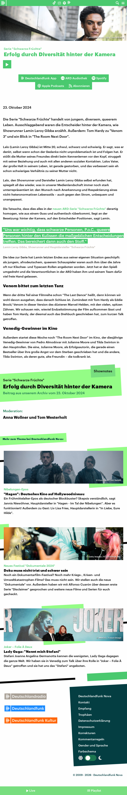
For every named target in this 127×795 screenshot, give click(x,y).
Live (32, 790)
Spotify (99, 78)
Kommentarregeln (91, 739)
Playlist (96, 790)
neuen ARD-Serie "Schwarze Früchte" (79, 208)
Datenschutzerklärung (94, 720)
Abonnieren (79, 86)
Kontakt (84, 702)
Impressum (86, 726)
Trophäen (85, 714)
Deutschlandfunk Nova (94, 696)
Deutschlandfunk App (38, 78)
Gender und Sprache (93, 745)
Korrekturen (86, 733)
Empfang (84, 708)
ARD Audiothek (74, 78)
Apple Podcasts (50, 86)
